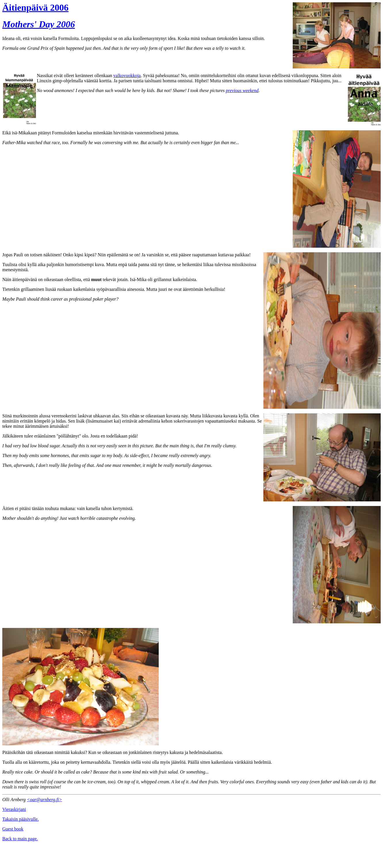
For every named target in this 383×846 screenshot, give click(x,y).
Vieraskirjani (14, 809)
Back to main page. (20, 838)
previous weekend (242, 90)
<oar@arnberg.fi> (44, 799)
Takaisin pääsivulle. (20, 819)
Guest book (12, 828)
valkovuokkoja (127, 75)
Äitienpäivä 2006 (35, 7)
